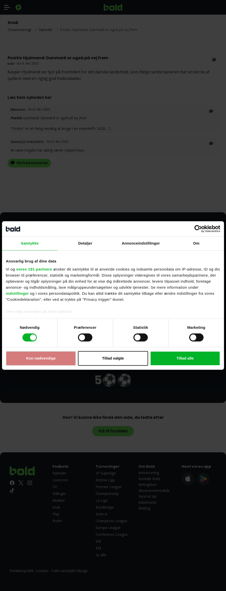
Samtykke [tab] (30, 243)
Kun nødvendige (41, 358)
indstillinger (17, 293)
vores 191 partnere (34, 269)
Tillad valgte (113, 358)
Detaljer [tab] (85, 243)
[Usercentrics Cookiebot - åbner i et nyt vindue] (198, 228)
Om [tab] (196, 243)
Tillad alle (185, 358)
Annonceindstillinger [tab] (141, 243)
